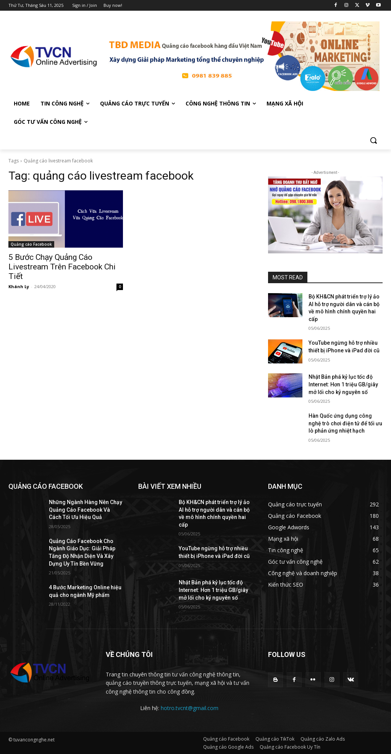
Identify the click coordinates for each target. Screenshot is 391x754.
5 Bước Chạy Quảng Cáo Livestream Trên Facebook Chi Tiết (62, 267)
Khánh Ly (18, 286)
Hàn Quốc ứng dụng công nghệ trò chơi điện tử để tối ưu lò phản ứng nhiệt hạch (345, 423)
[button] (373, 140)
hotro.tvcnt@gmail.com (189, 708)
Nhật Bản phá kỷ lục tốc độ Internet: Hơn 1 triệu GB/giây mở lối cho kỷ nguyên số (343, 384)
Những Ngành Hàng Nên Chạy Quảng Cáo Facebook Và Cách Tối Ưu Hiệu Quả (85, 509)
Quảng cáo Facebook (31, 244)
